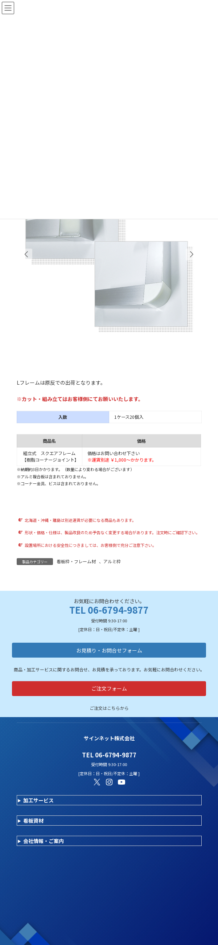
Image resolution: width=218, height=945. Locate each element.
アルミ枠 (112, 561)
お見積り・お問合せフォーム (109, 650)
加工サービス (38, 800)
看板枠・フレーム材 (76, 561)
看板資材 (33, 820)
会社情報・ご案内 (43, 840)
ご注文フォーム (109, 688)
